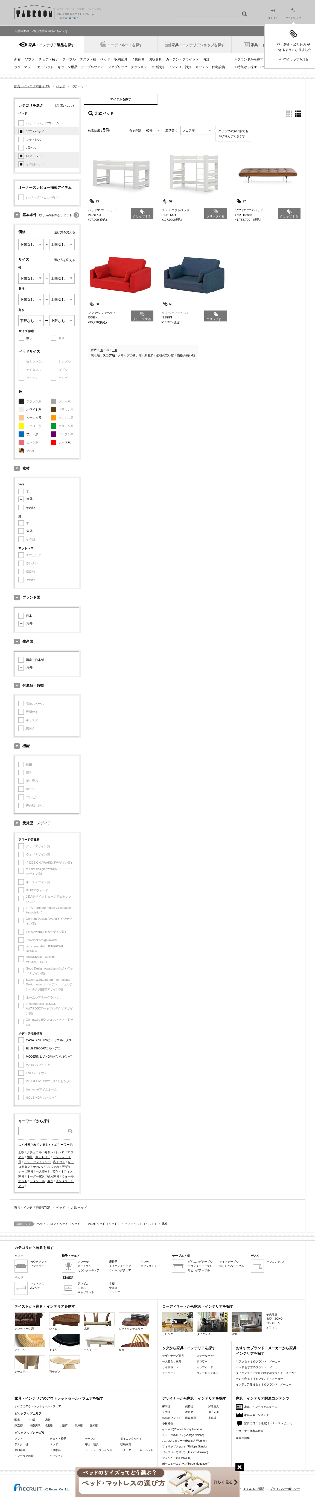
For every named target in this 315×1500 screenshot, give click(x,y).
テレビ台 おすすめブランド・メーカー (259, 1378)
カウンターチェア (89, 1270)
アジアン (29, 1342)
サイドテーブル (228, 1261)
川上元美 (213, 1412)
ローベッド (169, 1372)
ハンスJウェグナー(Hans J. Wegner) (184, 1440)
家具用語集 (243, 1438)
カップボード (205, 1367)
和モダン (59, 1162)
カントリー (42, 1157)
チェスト (83, 1287)
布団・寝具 (92, 1444)
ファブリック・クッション (127, 67)
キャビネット (86, 1292)
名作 (50, 1181)
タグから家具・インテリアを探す (188, 1348)
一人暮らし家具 (171, 1361)
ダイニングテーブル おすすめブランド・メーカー (266, 1372)
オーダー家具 (36, 1176)
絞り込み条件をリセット (55, 215)
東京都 (18, 1425)
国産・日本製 (35, 659)
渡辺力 (189, 1412)
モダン (48, 1152)
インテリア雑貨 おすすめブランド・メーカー (263, 1384)
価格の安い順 (165, 355)
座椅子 (113, 1261)
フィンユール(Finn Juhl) (176, 1458)
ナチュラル (34, 1152)
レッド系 (65, 442)
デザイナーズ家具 (173, 1355)
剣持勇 (189, 1406)
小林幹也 (167, 1423)
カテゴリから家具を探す (34, 1248)
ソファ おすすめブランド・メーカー (258, 1361)
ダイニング (212, 1324)
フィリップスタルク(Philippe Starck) (184, 1446)
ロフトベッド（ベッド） (66, 1223)
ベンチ (145, 1261)
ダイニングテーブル (200, 1261)
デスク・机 (88, 59)
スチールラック (206, 1355)
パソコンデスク (276, 1261)
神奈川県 (35, 1425)
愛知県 (94, 1425)
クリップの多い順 (130, 355)
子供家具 (138, 59)
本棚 (112, 1283)
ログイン (272, 14)
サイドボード (170, 1367)
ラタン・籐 (37, 1181)
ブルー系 (32, 434)
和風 (30, 1157)
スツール (83, 1261)
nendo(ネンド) (171, 1417)
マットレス (33, 139)
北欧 (21, 1152)
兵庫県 (79, 1425)
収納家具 (120, 59)
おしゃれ (53, 1166)
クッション (56, 1455)
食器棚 (113, 1287)
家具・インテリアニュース (260, 1406)
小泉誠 (212, 1417)
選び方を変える (64, 232)
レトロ (60, 1152)
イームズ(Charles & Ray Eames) (182, 1429)
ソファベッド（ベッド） (141, 1223)
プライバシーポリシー (285, 1488)
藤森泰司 (190, 1417)
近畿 (47, 1419)
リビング (177, 1324)
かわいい (39, 1166)
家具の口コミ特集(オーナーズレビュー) (268, 1423)
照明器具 (155, 59)
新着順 (148, 355)
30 (101, 350)
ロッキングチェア (120, 1270)
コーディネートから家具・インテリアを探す (197, 1306)
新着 (17, 59)
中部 (32, 1419)
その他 (30, 507)
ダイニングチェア (120, 1265)
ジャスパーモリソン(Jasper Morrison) (185, 1452)
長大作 (166, 1412)
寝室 (247, 1324)
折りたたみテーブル (231, 1265)
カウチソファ (38, 1261)
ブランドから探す (250, 59)
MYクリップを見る (295, 59)
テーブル (69, 59)
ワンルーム (273, 1323)
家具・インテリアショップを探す (198, 45)
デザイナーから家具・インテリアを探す (194, 1398)
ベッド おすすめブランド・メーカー (258, 1367)
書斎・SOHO (274, 1318)
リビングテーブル (199, 1270)
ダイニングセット (131, 1438)
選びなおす (67, 105)
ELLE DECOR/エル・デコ (43, 1048)
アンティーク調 (29, 1321)
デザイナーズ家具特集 (249, 1430)
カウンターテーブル (200, 1265)
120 (114, 350)
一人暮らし (43, 1171)
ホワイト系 (33, 409)
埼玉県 (49, 1425)
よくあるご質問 (253, 1488)
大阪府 (64, 1425)
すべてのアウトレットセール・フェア (37, 1406)
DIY (55, 1171)
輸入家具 (53, 1176)
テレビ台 (83, 1283)
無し (29, 338)
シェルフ (114, 1292)
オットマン (84, 1265)
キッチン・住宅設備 (210, 67)
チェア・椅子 (49, 59)
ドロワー (202, 1361)
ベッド (105, 59)
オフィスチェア (150, 1265)
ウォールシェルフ (207, 1372)
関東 (17, 1419)
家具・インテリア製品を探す (51, 45)
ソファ (30, 59)
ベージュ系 (33, 417)
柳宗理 (166, 1406)
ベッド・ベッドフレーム (42, 123)
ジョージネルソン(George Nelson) (183, 1435)
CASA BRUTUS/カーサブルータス (49, 1040)
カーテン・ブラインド (182, 59)
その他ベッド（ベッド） (103, 1223)
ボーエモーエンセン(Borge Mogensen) (185, 1463)
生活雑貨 (157, 67)
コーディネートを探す (125, 45)
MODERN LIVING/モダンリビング (49, 1056)
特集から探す (247, 67)
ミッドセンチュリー (37, 1162)
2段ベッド (33, 147)
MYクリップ (293, 13)
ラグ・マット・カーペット (34, 67)
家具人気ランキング (256, 1415)
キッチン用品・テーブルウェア (81, 67)
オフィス (271, 1327)
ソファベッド (35, 131)
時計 (206, 59)
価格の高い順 (186, 355)
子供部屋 (271, 1314)
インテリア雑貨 (179, 67)
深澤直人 (213, 1406)
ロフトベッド (35, 156)
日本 (29, 615)
